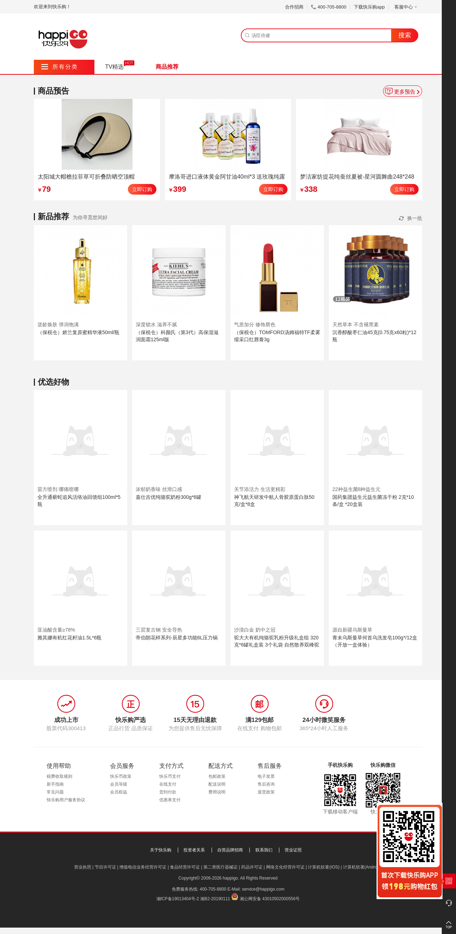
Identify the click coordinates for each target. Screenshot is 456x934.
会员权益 (118, 792)
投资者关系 (194, 850)
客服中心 (406, 7)
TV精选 (114, 67)
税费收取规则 (59, 776)
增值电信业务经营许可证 (142, 867)
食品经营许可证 (185, 867)
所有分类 (59, 67)
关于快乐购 (160, 850)
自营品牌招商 (230, 850)
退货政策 (266, 792)
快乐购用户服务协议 (66, 799)
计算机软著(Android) (362, 867)
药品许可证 (252, 867)
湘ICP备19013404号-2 (177, 898)
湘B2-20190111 (215, 898)
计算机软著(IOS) (324, 867)
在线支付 (167, 784)
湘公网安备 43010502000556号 (270, 898)
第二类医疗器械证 (220, 867)
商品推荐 (167, 67)
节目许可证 (105, 867)
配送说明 (217, 784)
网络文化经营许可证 (285, 867)
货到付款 (167, 792)
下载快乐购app (369, 7)
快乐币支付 (170, 776)
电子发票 (266, 776)
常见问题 (55, 792)
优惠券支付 (170, 799)
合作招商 (294, 7)
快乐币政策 (120, 776)
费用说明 (217, 792)
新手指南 (55, 784)
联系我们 (264, 850)
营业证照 (293, 850)
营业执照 (82, 867)
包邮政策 (217, 776)
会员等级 (118, 784)
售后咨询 (266, 784)
